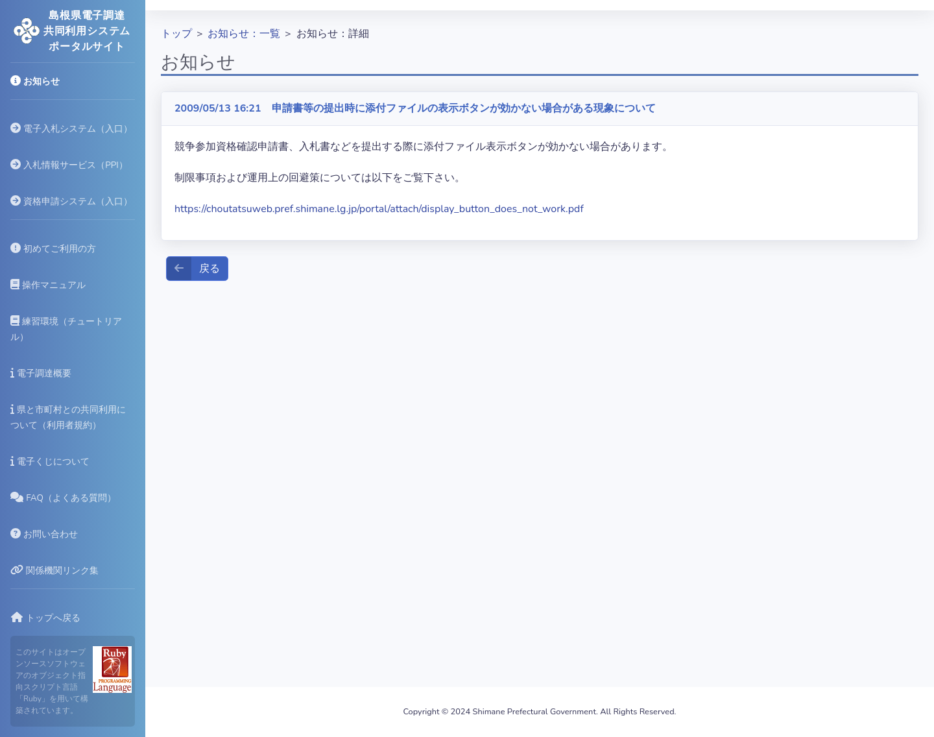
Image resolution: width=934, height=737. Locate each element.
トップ (176, 34)
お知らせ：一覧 (244, 34)
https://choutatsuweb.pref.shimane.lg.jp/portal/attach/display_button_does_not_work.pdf (379, 209)
